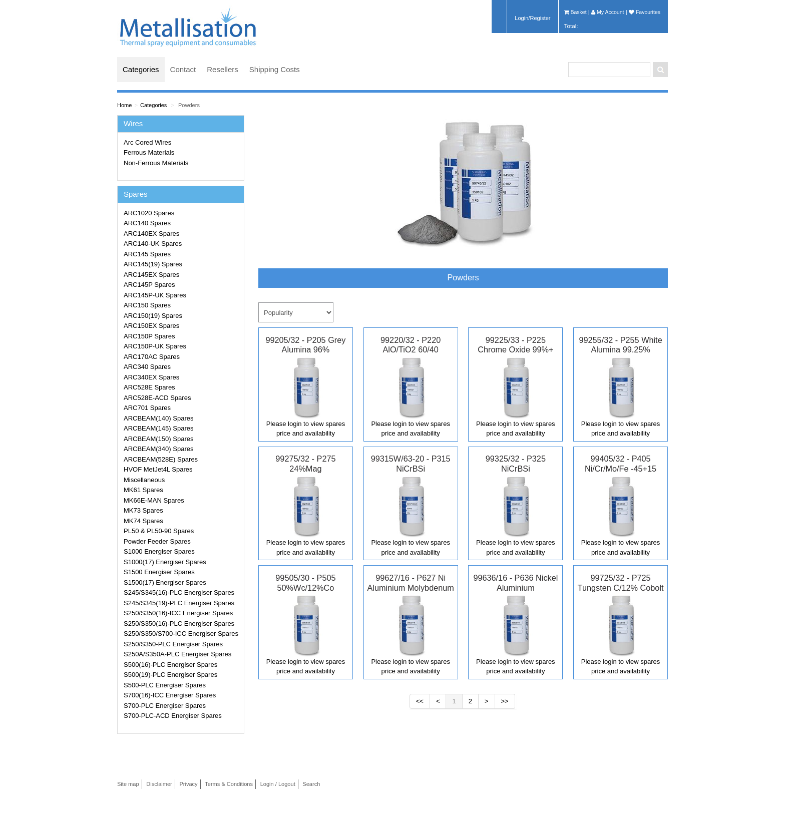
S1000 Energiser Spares (159, 551)
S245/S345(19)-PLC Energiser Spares (179, 603)
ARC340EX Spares (151, 377)
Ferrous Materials (149, 152)
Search (311, 784)
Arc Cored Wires (147, 142)
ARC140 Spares (147, 223)
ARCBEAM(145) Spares (158, 428)
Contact (183, 69)
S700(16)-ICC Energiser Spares (170, 695)
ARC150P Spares (149, 336)
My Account (607, 12)
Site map (128, 784)
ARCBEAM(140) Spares (158, 418)
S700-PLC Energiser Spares (165, 705)
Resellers (222, 69)
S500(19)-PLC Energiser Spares (170, 674)
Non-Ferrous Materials (156, 163)
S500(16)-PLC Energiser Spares (170, 664)
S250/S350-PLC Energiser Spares (173, 644)
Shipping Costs (274, 69)
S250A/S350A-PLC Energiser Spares (177, 654)
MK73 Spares (143, 510)
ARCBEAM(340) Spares (158, 449)
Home (124, 105)
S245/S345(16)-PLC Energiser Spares (179, 592)
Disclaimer (159, 784)
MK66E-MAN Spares (154, 500)
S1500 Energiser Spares (159, 572)
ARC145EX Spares (151, 274)
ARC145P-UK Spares (155, 295)
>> (505, 701)
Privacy (188, 784)
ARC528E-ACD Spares (157, 397)
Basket (575, 12)
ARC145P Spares (149, 284)
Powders (189, 105)
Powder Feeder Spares (157, 541)
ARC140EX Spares (151, 233)
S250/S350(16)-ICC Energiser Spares (178, 613)
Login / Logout (277, 784)
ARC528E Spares (149, 387)
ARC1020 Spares (149, 213)
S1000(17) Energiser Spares (165, 562)
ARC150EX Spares (151, 325)
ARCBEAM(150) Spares (158, 439)
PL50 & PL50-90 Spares (159, 531)
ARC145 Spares (147, 254)
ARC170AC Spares (152, 356)
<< (420, 701)
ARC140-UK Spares (153, 243)
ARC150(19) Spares (153, 315)
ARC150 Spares (147, 305)
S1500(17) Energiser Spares (165, 582)
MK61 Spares (143, 490)
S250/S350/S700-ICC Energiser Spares (181, 633)
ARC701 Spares (147, 408)
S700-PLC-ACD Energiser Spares (173, 715)
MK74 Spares (143, 521)
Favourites (644, 12)
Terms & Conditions (229, 784)
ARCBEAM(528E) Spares (161, 459)
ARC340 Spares (147, 366)
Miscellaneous (144, 480)
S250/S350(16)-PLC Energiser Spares (179, 623)
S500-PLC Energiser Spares (165, 685)
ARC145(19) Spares (153, 264)
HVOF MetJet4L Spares (158, 469)
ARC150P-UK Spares (155, 346)
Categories (141, 69)
